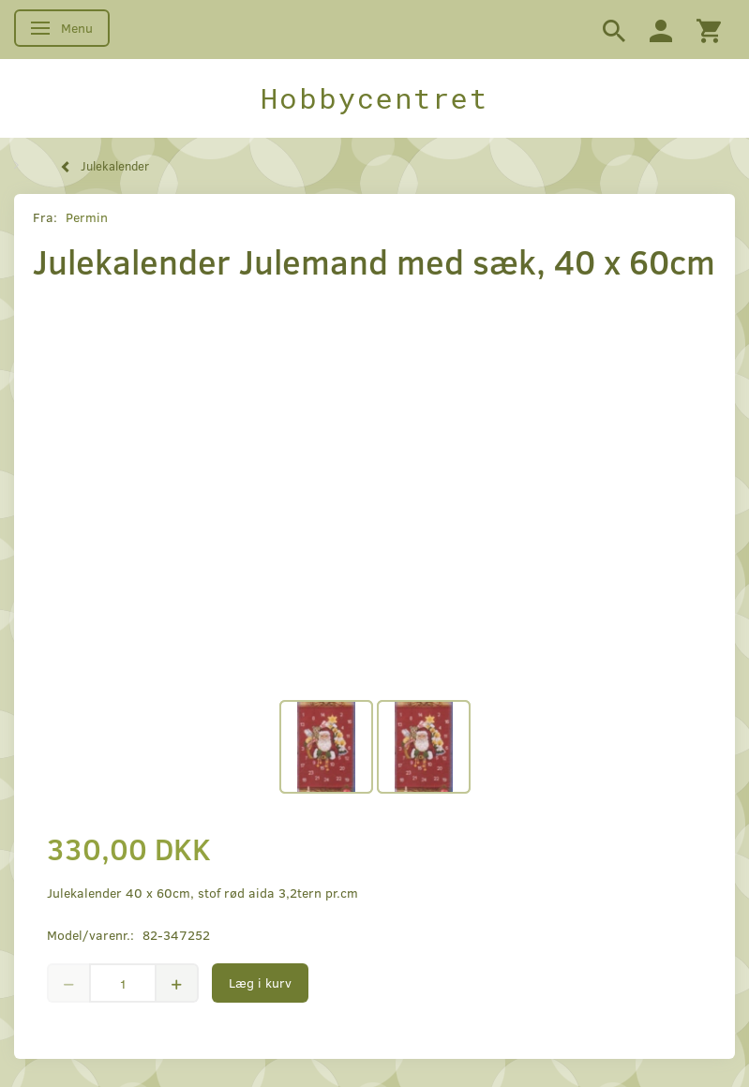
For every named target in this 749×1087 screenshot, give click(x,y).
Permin (87, 217)
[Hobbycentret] (374, 98)
